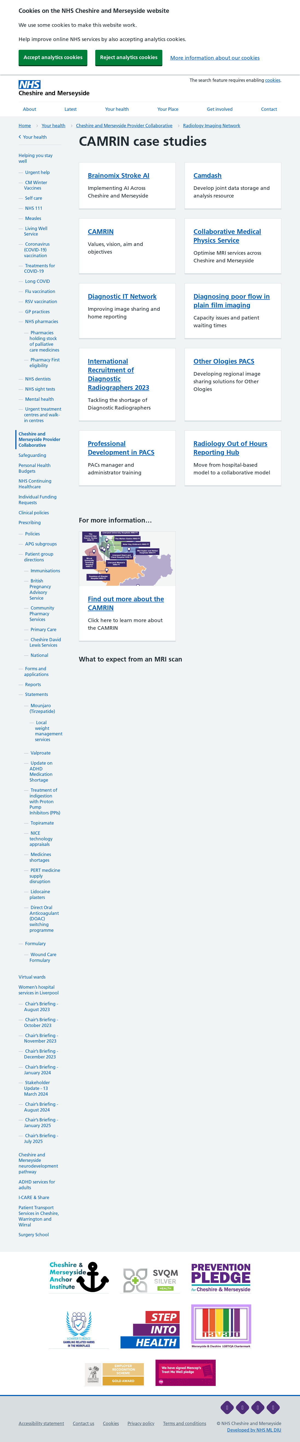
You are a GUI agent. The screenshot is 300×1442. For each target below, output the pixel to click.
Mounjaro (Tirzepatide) (42, 708)
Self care (33, 198)
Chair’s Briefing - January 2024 (41, 1069)
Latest (71, 109)
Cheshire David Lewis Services (45, 642)
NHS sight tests (40, 389)
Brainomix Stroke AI (118, 175)
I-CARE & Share (34, 1197)
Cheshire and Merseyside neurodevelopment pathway (38, 1163)
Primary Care (43, 629)
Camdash (208, 175)
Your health (117, 109)
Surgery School (34, 1234)
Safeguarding (32, 455)
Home (25, 125)
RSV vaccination (41, 301)
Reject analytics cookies (128, 57)
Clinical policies (34, 512)
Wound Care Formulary (43, 957)
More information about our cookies (214, 58)
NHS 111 (33, 208)
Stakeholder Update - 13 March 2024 (37, 1088)
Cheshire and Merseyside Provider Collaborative (124, 125)
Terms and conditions (184, 1423)
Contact (269, 109)
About (29, 109)
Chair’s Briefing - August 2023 (41, 1006)
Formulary (35, 943)
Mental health (39, 399)
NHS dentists (38, 379)
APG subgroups (41, 544)
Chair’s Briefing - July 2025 (41, 1138)
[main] (150, 693)
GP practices (37, 311)
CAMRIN (101, 232)
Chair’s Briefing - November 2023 (41, 1038)
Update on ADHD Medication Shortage (41, 771)
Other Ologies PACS (224, 361)
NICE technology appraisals (41, 838)
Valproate (41, 753)
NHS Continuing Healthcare (35, 483)
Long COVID (37, 281)
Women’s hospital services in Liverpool (39, 990)
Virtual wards (32, 977)
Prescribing (30, 522)
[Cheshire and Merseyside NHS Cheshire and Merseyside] (54, 88)
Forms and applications (36, 671)
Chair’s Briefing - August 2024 (41, 1107)
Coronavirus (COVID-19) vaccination (37, 249)
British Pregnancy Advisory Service (40, 589)
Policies (32, 533)
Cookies (111, 1423)
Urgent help (37, 172)
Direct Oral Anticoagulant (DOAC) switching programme (44, 919)
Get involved (220, 109)
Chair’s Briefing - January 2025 (41, 1122)
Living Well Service (35, 231)
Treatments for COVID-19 (39, 268)
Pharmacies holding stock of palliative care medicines (44, 341)
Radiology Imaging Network (211, 125)
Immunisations (45, 570)
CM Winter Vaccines (35, 185)
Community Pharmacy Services (42, 613)
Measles (33, 218)
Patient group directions (38, 556)
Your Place (167, 109)
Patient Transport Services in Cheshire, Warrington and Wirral (39, 1216)
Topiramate (42, 823)
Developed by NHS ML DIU (254, 1430)
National (39, 655)
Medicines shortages (40, 857)
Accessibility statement (41, 1423)
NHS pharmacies (41, 321)
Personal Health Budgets (35, 468)
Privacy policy (141, 1423)
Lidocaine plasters (40, 894)
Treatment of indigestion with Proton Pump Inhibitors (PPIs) (45, 801)
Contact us (83, 1423)
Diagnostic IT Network (122, 296)
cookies (272, 80)
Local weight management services (48, 731)
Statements (36, 694)
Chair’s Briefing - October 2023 (41, 1022)
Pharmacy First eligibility (45, 362)
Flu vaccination (40, 291)
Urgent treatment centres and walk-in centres (42, 414)
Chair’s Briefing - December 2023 (41, 1054)
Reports (33, 684)
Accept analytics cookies (53, 57)
